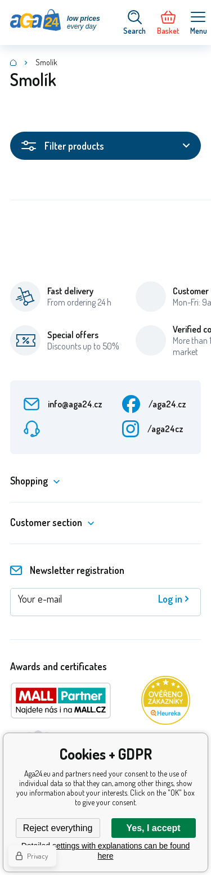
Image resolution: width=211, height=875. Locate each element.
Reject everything (58, 828)
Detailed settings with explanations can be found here (105, 850)
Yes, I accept (153, 828)
